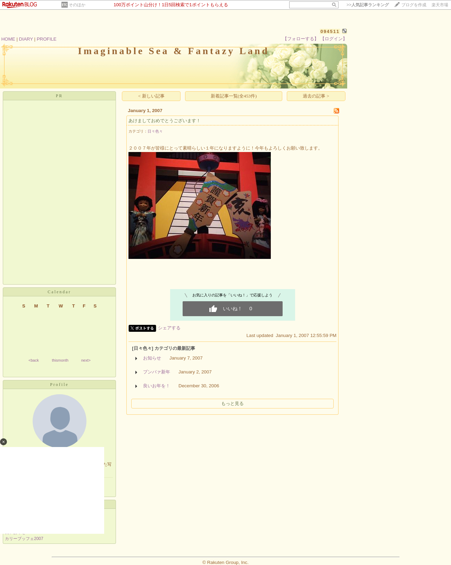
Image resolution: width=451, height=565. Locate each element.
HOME (8, 39)
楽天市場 (440, 4)
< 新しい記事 (151, 96)
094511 (330, 31)
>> (367, 4)
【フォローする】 (301, 38)
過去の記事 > (316, 96)
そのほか (77, 4)
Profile (59, 384)
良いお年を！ (156, 385)
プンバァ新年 (156, 371)
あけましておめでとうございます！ (164, 120)
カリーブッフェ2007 (24, 538)
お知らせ (152, 358)
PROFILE (47, 39)
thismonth (60, 360)
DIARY (26, 39)
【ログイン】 (333, 38)
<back (33, 360)
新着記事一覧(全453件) (234, 96)
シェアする (169, 327)
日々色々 (155, 131)
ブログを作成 (413, 4)
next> (86, 360)
